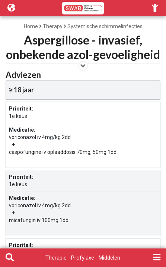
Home (31, 26)
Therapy (53, 26)
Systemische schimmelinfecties (105, 26)
